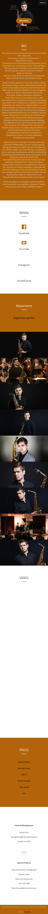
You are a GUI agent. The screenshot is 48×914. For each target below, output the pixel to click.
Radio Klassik (24, 787)
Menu (43, 3)
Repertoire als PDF (24, 318)
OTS (24, 793)
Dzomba (27, 912)
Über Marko (24, 21)
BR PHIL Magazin (24, 781)
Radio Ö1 (24, 775)
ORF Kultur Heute (24, 768)
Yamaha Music (24, 762)
